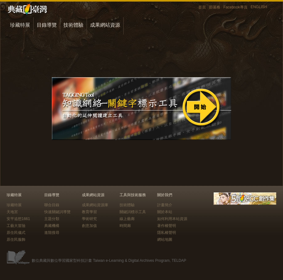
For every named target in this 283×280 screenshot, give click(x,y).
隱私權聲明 (166, 232)
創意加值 (89, 225)
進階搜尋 (51, 232)
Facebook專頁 (235, 7)
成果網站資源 (105, 25)
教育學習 (89, 212)
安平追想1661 (18, 219)
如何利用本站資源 (172, 219)
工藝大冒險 (16, 225)
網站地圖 (164, 239)
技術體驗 (73, 25)
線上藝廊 (127, 219)
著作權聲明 (166, 225)
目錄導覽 (47, 25)
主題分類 (51, 219)
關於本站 (164, 212)
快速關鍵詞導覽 (57, 212)
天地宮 (12, 212)
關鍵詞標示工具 (133, 212)
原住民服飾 (16, 239)
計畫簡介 (164, 205)
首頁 (202, 7)
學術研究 (89, 219)
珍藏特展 (20, 25)
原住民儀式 (16, 232)
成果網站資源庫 (95, 205)
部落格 (214, 7)
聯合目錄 (51, 205)
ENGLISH (259, 7)
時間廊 (125, 225)
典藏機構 (51, 225)
